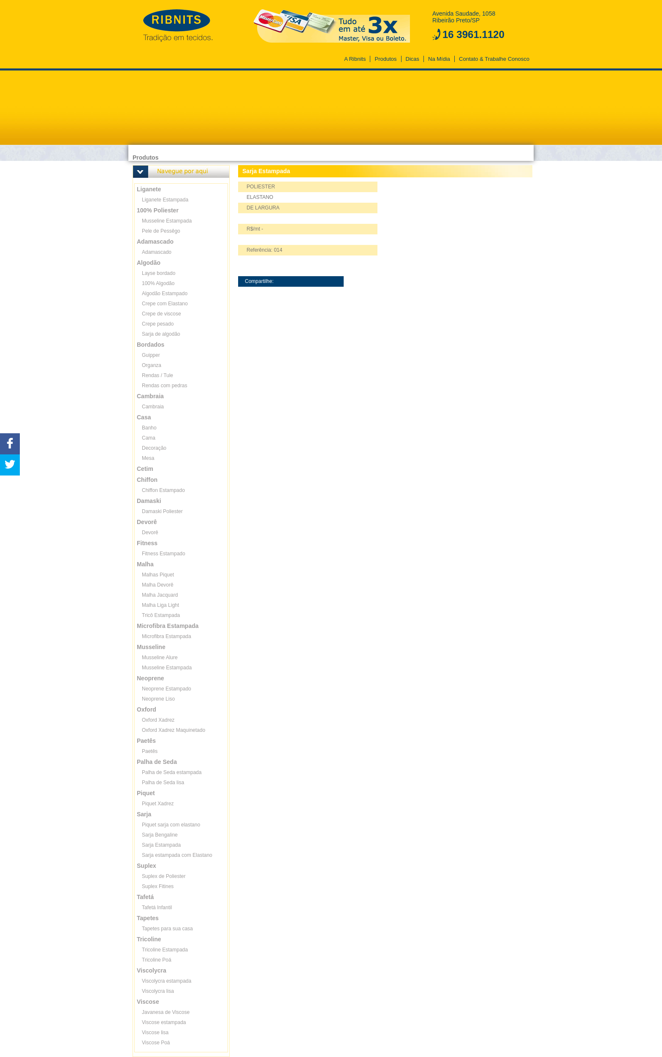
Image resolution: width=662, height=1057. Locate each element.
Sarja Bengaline (160, 835)
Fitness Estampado (163, 554)
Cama (148, 438)
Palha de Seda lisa (163, 782)
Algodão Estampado (164, 293)
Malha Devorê (158, 585)
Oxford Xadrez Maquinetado (173, 730)
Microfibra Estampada (166, 636)
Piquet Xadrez (158, 804)
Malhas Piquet (158, 575)
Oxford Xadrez (158, 720)
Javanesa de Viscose (166, 1012)
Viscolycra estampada (166, 981)
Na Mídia (439, 59)
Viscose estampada (164, 1022)
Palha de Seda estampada (171, 772)
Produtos (385, 59)
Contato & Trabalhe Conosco (494, 59)
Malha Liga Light (160, 605)
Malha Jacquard (160, 595)
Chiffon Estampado (163, 490)
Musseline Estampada (167, 221)
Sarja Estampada (161, 845)
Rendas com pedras (164, 386)
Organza (151, 365)
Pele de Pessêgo (161, 231)
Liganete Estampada (165, 200)
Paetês (149, 751)
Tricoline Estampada (165, 950)
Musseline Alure (160, 657)
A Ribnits (355, 59)
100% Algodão (158, 283)
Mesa (148, 458)
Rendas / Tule (157, 375)
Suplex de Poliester (163, 876)
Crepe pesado (158, 324)
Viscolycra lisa (158, 991)
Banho (149, 428)
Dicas (413, 59)
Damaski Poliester (162, 511)
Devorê (150, 532)
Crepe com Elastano (165, 304)
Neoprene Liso (158, 699)
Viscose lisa (155, 1032)
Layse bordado (158, 273)
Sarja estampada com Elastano (177, 855)
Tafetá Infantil (157, 907)
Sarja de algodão (161, 334)
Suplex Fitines (158, 886)
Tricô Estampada (161, 615)
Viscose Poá (156, 1043)
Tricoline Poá (156, 960)
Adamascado (156, 252)
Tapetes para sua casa (167, 929)
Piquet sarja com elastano (171, 825)
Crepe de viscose (161, 314)
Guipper (151, 355)
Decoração (154, 448)
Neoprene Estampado (166, 689)
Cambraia (153, 407)
